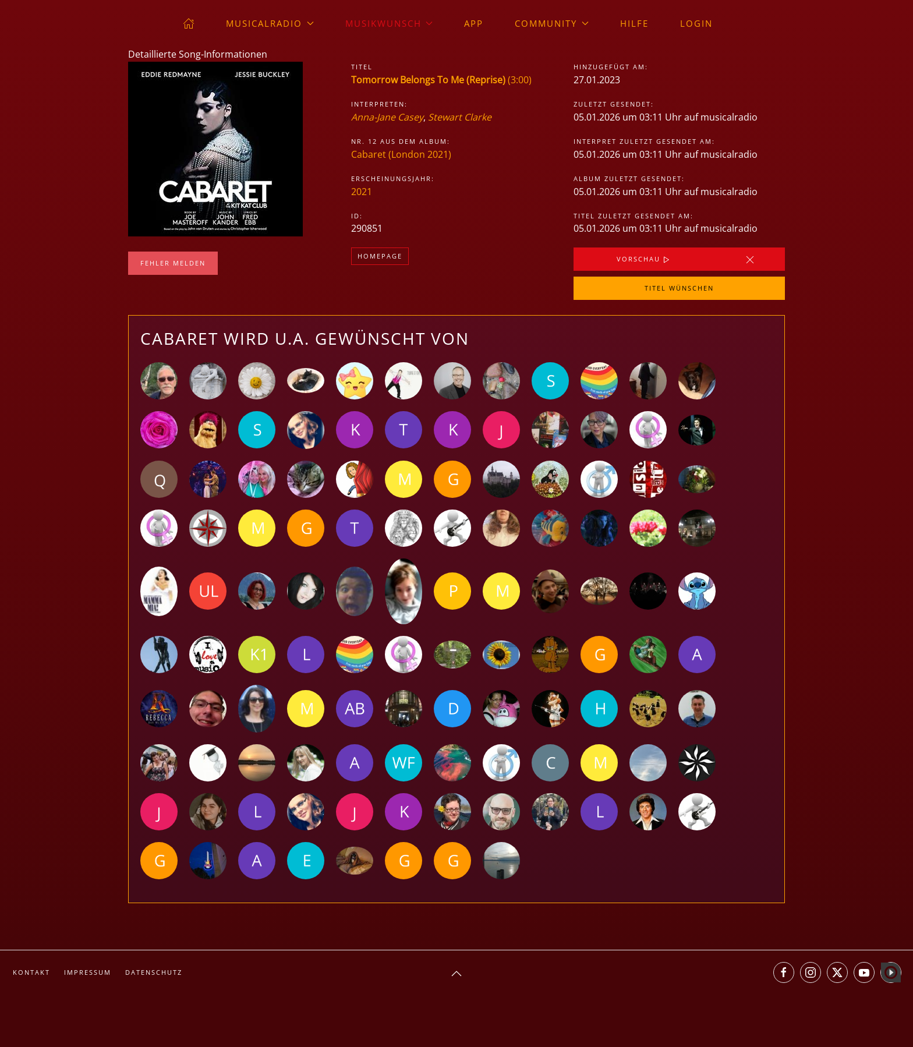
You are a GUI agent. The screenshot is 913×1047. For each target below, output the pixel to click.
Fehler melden (173, 263)
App (473, 23)
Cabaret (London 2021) (401, 154)
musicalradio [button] (270, 23)
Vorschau (644, 260)
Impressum (87, 972)
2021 (361, 191)
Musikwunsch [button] (389, 23)
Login (696, 23)
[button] (456, 973)
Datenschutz (153, 972)
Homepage (380, 256)
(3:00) (441, 79)
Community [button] (552, 23)
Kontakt (31, 972)
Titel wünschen (679, 288)
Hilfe (634, 23)
